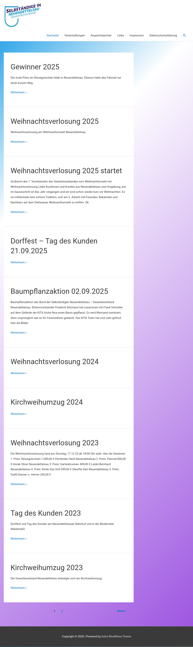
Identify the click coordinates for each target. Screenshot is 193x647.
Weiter (123, 611)
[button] (184, 36)
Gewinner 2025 (36, 67)
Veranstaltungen (74, 35)
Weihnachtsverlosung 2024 (56, 361)
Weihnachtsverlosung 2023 (56, 443)
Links (120, 35)
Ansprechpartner (101, 35)
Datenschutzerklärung (163, 35)
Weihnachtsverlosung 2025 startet (68, 170)
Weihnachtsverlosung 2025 (56, 121)
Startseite (53, 35)
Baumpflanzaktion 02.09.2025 (61, 291)
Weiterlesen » (19, 92)
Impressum (137, 35)
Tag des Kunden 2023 (47, 513)
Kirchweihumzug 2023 (48, 567)
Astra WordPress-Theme (116, 636)
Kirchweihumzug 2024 (48, 402)
